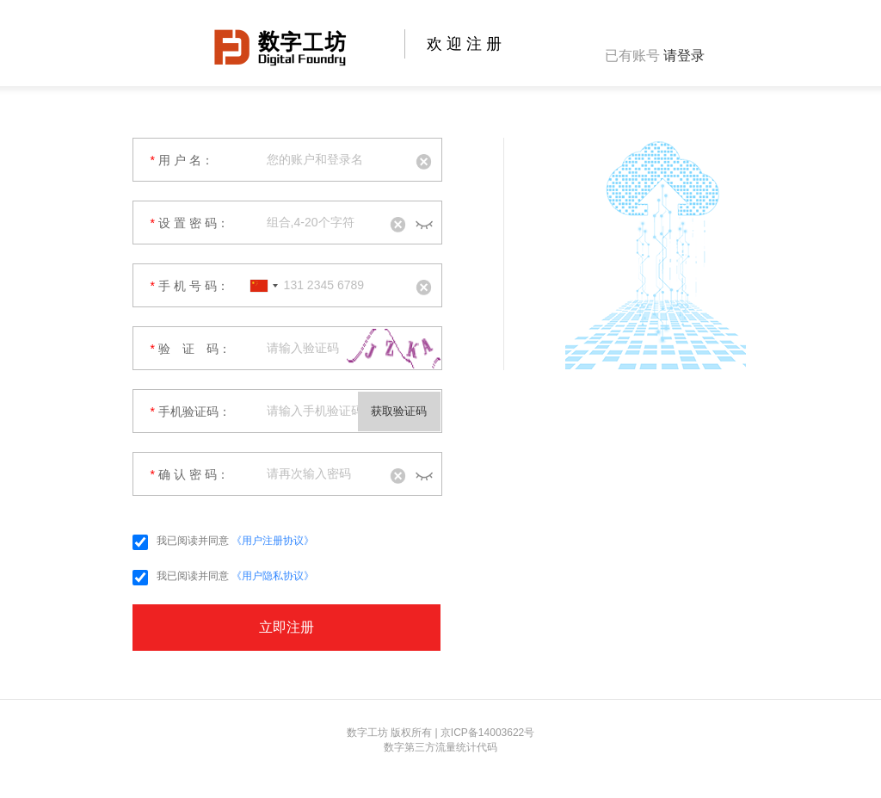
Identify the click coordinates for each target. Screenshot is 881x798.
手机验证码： (191, 411)
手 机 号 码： (190, 286)
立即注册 (286, 627)
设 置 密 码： (190, 223)
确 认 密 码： (190, 474)
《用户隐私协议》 (272, 576)
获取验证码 (399, 411)
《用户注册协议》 (272, 541)
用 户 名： (182, 160)
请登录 (684, 55)
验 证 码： (191, 349)
